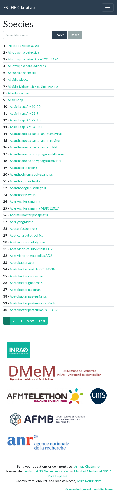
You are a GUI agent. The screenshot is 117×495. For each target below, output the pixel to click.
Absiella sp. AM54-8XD (26, 127)
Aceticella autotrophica (26, 235)
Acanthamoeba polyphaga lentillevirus (37, 154)
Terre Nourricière (88, 481)
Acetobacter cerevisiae (26, 276)
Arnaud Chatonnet (87, 466)
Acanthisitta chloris (24, 168)
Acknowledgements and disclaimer (89, 489)
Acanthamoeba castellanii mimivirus (35, 140)
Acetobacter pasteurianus (28, 296)
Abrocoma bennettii (22, 73)
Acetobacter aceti (22, 262)
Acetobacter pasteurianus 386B (32, 303)
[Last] (42, 321)
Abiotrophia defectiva (23, 52)
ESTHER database (19, 7)
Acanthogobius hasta (25, 181)
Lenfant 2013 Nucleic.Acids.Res (46, 471)
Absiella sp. (16, 100)
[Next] (30, 321)
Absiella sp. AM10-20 (25, 106)
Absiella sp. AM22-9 (24, 113)
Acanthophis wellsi (23, 195)
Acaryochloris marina (25, 201)
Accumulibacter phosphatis (29, 215)
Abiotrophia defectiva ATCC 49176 (33, 59)
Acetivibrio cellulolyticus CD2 (31, 249)
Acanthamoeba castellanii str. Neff (34, 147)
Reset (75, 35)
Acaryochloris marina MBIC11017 (34, 208)
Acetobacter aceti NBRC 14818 (32, 269)
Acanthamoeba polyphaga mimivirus (35, 161)
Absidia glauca (18, 79)
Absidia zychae (18, 93)
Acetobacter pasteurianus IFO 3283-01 (38, 310)
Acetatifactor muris (24, 228)
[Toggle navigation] (108, 7)
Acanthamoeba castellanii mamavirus (36, 134)
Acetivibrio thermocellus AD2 (31, 256)
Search (59, 35)
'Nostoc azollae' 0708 (23, 46)
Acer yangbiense (21, 222)
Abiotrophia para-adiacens (27, 66)
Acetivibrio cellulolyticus (27, 242)
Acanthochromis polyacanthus (31, 174)
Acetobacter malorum (25, 289)
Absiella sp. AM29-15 (25, 120)
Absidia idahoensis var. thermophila (33, 86)
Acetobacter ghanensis (26, 283)
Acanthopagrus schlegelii (28, 188)
